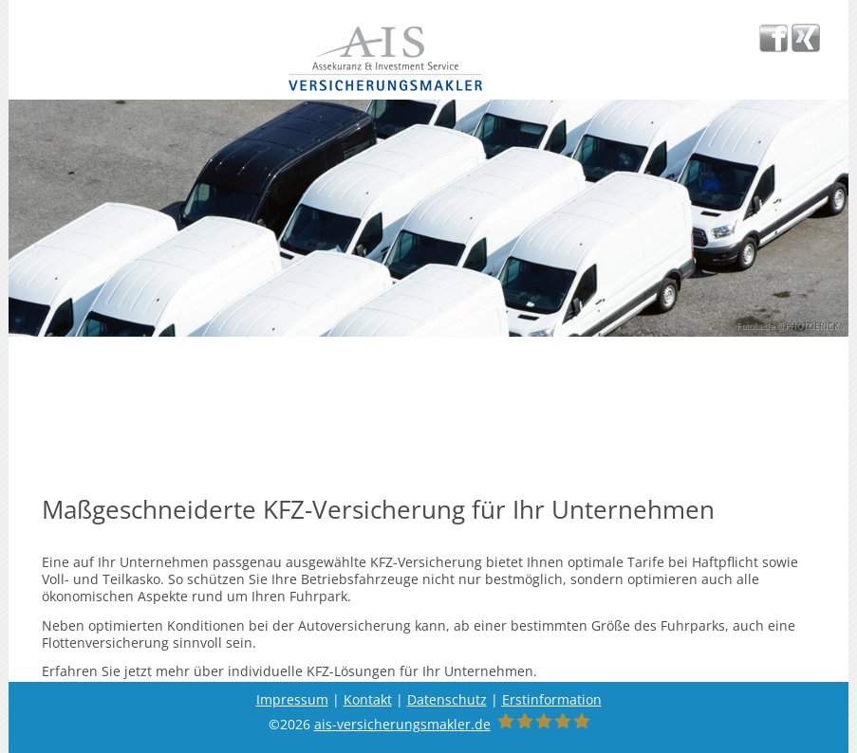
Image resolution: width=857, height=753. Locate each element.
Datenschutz (447, 699)
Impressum (292, 699)
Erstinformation (552, 699)
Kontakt (368, 699)
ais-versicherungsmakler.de (402, 724)
